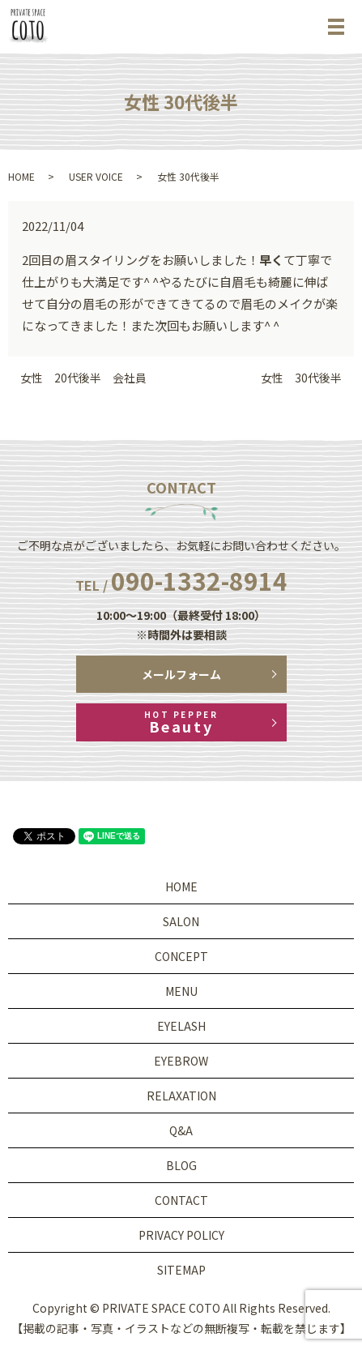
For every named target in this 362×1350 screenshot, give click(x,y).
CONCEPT (181, 956)
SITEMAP (181, 1270)
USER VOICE (96, 176)
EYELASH (181, 1026)
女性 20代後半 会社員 (83, 378)
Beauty (181, 722)
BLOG (181, 1165)
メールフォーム (181, 674)
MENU (181, 991)
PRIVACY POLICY (181, 1235)
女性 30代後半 (301, 378)
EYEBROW (181, 1061)
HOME (21, 176)
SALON (181, 921)
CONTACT (181, 1200)
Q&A (181, 1130)
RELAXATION (181, 1095)
